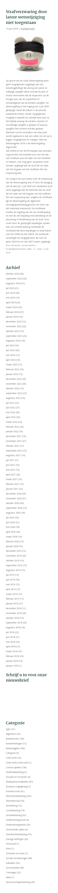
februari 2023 (12, 369)
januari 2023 (12, 374)
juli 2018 (10, 632)
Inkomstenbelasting (16, 795)
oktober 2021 (12, 445)
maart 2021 (11, 479)
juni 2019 (10, 579)
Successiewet (12, 867)
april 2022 (11, 417)
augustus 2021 (13, 455)
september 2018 (14, 622)
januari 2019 (12, 603)
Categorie (11, 752)
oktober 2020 (12, 503)
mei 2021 (10, 469)
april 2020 (11, 531)
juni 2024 (10, 292)
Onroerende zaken (15, 829)
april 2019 (11, 589)
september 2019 (14, 565)
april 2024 (11, 302)
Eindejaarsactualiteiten (17, 781)
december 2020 (13, 493)
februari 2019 (12, 598)
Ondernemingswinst (16, 824)
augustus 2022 (13, 398)
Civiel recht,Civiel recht (17, 762)
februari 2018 (12, 656)
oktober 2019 (12, 560)
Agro (8, 729)
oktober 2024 (12, 273)
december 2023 (13, 321)
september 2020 (14, 507)
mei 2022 (10, 412)
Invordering (11, 805)
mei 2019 (10, 584)
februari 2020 (12, 541)
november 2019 (14, 555)
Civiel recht (11, 757)
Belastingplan (12, 748)
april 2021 (11, 474)
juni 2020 (10, 522)
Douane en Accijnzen (16, 776)
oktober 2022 (12, 388)
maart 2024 (11, 307)
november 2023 (14, 326)
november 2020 (14, 498)
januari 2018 (12, 660)
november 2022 (14, 383)
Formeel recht (28, 28)
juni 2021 (10, 464)
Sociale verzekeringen (17, 858)
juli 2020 (10, 517)
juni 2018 (10, 637)
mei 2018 (10, 641)
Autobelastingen (14, 743)
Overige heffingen (15, 839)
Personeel (11, 843)
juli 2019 (10, 574)
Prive (8, 848)
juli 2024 (10, 288)
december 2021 (13, 436)
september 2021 (14, 450)
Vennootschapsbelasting (18, 882)
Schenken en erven (15, 853)
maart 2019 (11, 594)
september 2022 (14, 393)
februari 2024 (12, 312)
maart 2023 (11, 364)
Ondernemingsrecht (16, 819)
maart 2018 (11, 651)
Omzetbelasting (14, 815)
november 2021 (14, 441)
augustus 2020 (13, 512)
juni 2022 (10, 407)
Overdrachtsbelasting (16, 834)
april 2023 (11, 359)
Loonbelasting (13, 810)
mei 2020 (10, 526)
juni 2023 (10, 350)
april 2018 (11, 646)
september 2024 (14, 278)
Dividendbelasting (15, 772)
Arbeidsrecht (12, 738)
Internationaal (13, 800)
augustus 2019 (13, 570)
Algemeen (11, 733)
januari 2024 (12, 316)
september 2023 (14, 335)
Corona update (13, 767)
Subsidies (10, 862)
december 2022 (13, 378)
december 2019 (13, 550)
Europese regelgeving (16, 786)
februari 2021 (12, 484)
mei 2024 (10, 297)
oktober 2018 (12, 617)
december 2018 (13, 608)
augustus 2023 (13, 340)
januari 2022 (12, 431)
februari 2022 (12, 426)
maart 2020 (11, 536)
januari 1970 (12, 665)
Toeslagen (11, 872)
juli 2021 (10, 460)
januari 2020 (12, 546)
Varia (8, 877)
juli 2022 (10, 402)
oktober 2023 (12, 331)
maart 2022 (11, 421)
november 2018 (14, 613)
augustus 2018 (13, 627)
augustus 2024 (13, 283)
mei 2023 (10, 355)
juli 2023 (10, 345)
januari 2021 (12, 488)
